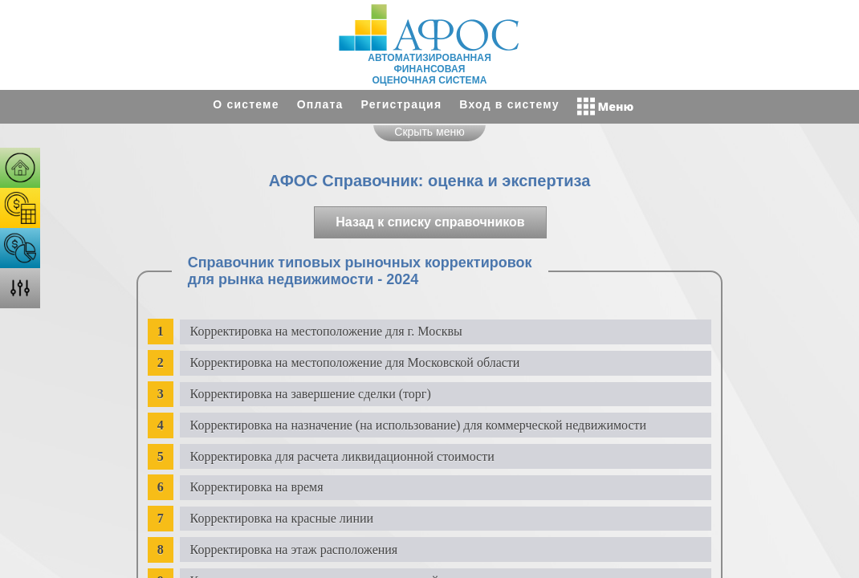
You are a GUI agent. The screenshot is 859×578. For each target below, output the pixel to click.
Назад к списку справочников (430, 222)
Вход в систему (509, 104)
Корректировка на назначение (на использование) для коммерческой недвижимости (418, 425)
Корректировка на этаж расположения (294, 549)
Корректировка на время (257, 487)
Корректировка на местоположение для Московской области (355, 362)
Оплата (320, 104)
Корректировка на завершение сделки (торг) (310, 394)
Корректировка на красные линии (282, 518)
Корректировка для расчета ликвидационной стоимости (342, 456)
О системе (246, 104)
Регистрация (401, 104)
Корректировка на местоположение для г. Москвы (326, 331)
